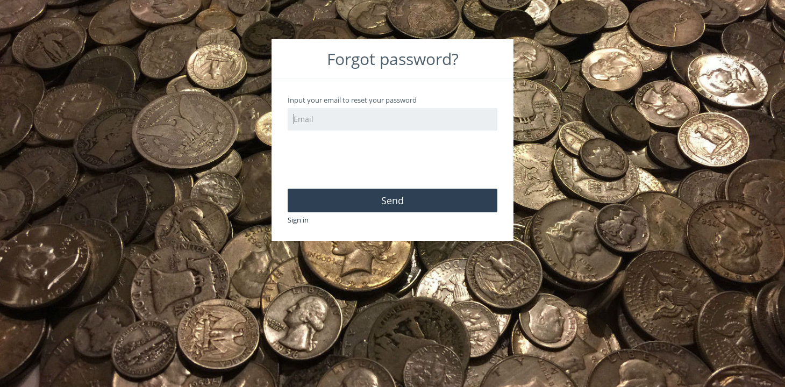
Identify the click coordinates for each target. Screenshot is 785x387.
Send (392, 200)
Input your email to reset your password (352, 100)
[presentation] (369, 160)
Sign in (298, 220)
